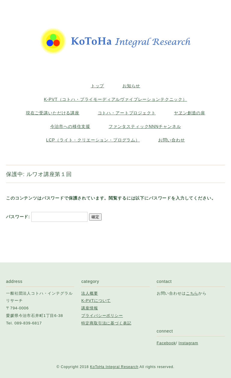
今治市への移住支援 (70, 126)
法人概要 (89, 293)
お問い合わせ (171, 140)
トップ (97, 85)
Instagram (188, 343)
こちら (192, 293)
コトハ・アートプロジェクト (127, 112)
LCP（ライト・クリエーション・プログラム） (93, 140)
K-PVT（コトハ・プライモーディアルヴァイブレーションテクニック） (115, 99)
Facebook (166, 343)
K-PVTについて (96, 300)
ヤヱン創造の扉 (189, 112)
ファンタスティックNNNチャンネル (145, 126)
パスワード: (47, 216)
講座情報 (89, 308)
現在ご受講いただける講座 (52, 112)
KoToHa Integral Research (114, 367)
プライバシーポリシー (102, 315)
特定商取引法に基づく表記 (106, 323)
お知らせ (131, 85)
